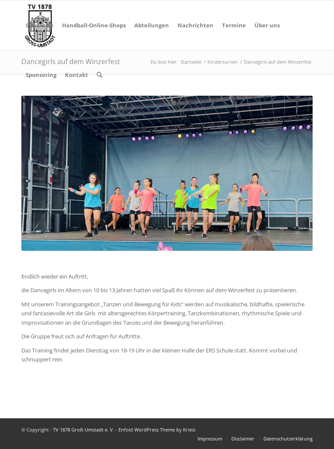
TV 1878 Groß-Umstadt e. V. (83, 429)
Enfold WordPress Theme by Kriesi (156, 429)
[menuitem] (39, 25)
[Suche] (99, 75)
